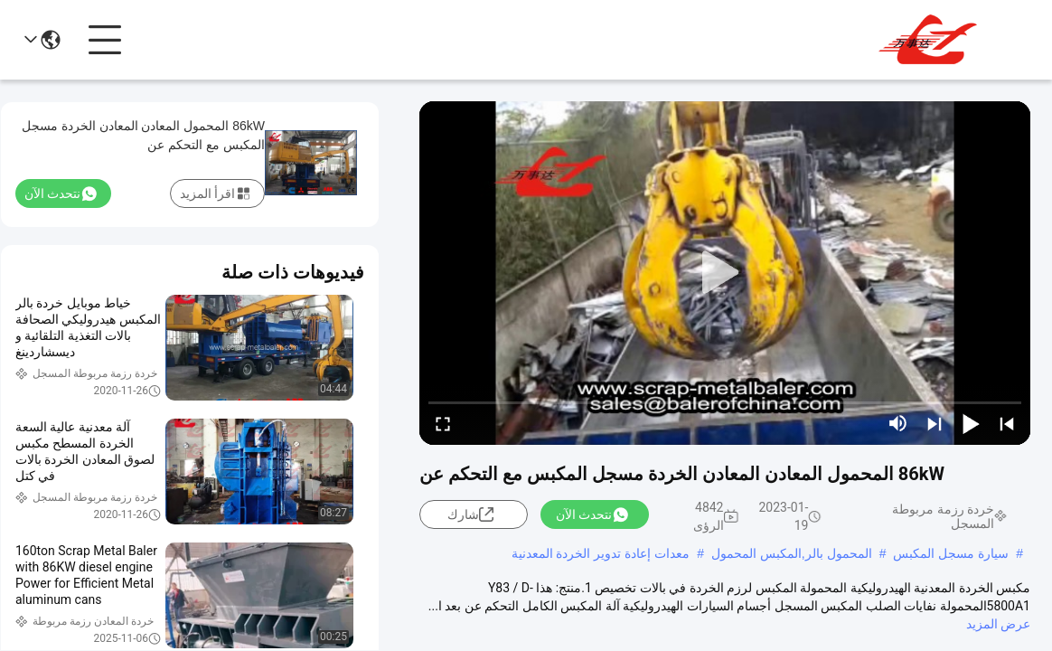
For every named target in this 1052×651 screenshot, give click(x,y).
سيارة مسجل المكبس (951, 553)
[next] (934, 423)
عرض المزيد (998, 624)
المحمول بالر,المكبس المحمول (791, 553)
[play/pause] (971, 423)
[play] (724, 273)
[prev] (1007, 423)
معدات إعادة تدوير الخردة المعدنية (601, 553)
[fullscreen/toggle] (443, 423)
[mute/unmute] (898, 423)
